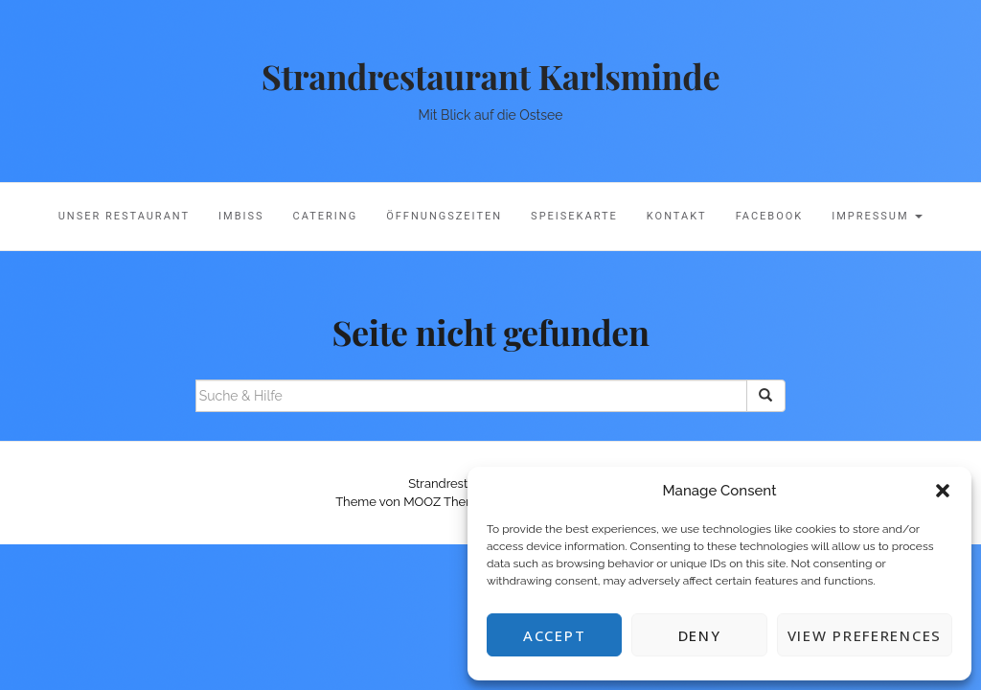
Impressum (877, 216)
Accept (554, 635)
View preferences (864, 635)
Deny (699, 635)
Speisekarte (574, 216)
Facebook (770, 216)
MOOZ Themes (446, 501)
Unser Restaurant (124, 216)
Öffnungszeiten (444, 216)
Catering (325, 216)
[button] (942, 490)
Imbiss (241, 216)
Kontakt (677, 216)
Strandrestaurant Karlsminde (490, 76)
